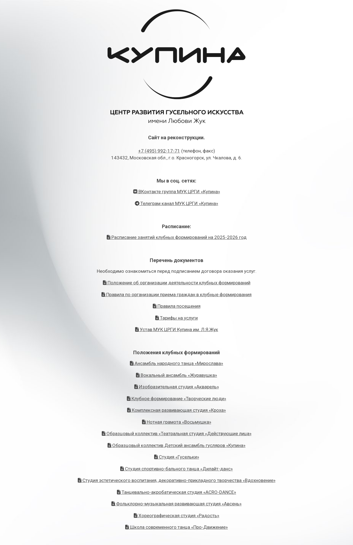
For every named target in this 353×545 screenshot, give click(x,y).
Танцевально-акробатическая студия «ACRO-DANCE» (176, 492)
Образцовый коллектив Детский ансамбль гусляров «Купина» (176, 445)
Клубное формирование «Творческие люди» (176, 398)
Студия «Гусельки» (176, 457)
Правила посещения (176, 306)
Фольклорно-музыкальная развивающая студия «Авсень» (176, 503)
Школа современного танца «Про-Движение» (176, 527)
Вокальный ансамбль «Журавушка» (176, 375)
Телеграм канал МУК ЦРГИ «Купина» (176, 203)
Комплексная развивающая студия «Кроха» (176, 410)
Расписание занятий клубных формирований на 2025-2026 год (177, 237)
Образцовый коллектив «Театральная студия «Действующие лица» (177, 433)
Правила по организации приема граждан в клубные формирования (176, 294)
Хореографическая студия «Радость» (176, 515)
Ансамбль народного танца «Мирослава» (176, 363)
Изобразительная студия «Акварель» (176, 386)
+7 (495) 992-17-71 (159, 151)
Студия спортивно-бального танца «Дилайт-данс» (176, 469)
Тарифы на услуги (176, 318)
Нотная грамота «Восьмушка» (176, 422)
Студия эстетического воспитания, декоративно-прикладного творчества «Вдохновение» (177, 480)
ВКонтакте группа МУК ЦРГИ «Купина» (176, 191)
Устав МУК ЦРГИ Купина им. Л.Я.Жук (176, 329)
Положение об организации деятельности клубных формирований (176, 282)
